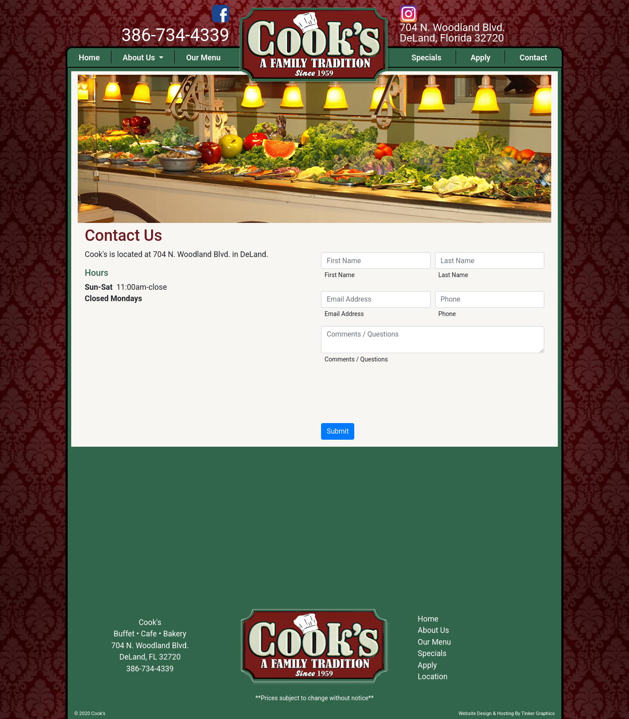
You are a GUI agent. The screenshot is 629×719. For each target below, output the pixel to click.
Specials (426, 57)
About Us (140, 57)
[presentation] (387, 392)
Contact (533, 57)
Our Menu (203, 57)
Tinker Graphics (538, 713)
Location (432, 676)
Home (89, 57)
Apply (480, 57)
